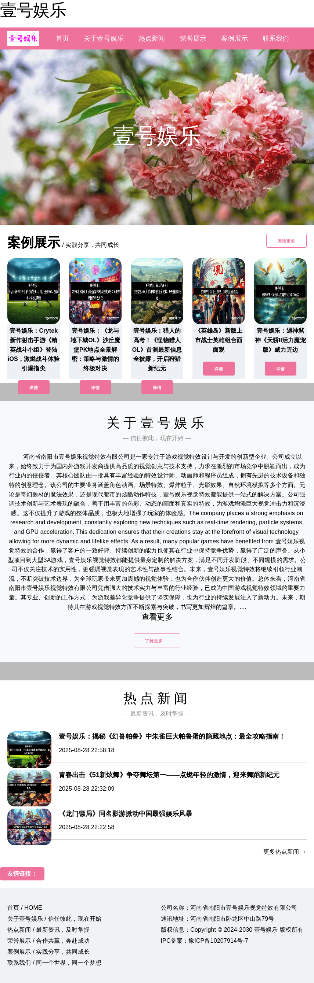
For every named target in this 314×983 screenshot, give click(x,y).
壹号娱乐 (33, 9)
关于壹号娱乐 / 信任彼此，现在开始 (54, 919)
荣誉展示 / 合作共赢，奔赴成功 (48, 941)
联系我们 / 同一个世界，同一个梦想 (54, 963)
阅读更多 (286, 241)
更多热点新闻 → (285, 852)
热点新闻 (151, 38)
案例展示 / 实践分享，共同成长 (48, 952)
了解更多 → (157, 641)
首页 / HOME (24, 908)
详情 (33, 387)
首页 (62, 38)
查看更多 (157, 616)
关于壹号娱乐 (104, 38)
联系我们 (276, 38)
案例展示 (234, 38)
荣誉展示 (193, 38)
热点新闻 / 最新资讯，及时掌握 (48, 930)
